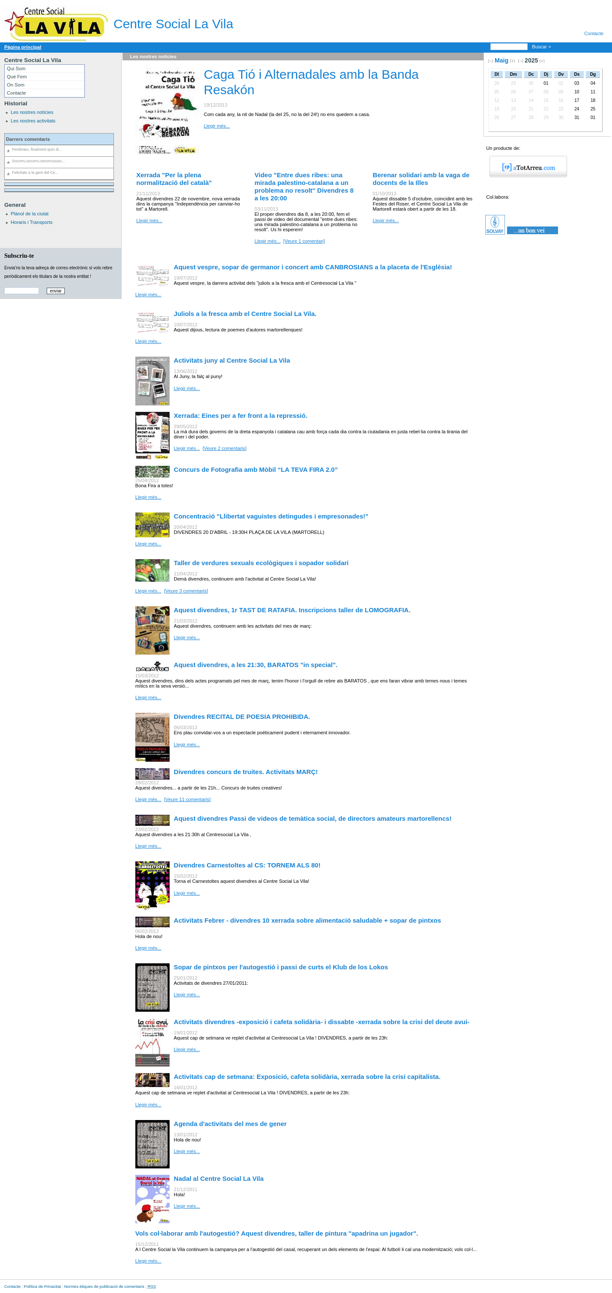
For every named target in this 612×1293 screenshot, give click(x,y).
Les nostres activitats (33, 120)
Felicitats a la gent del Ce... (35, 172)
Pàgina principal (22, 47)
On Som (15, 84)
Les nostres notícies (32, 112)
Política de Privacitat (42, 1286)
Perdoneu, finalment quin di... (37, 149)
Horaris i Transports (32, 222)
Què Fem (17, 76)
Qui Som (16, 68)
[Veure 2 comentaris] (225, 448)
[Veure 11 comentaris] (187, 799)
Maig (501, 60)
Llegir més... (217, 125)
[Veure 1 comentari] (304, 241)
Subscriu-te (19, 255)
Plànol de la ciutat (29, 213)
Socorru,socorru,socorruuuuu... (38, 161)
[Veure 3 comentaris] (186, 590)
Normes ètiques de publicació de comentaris (104, 1286)
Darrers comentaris (28, 139)
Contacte (593, 33)
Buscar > (542, 46)
